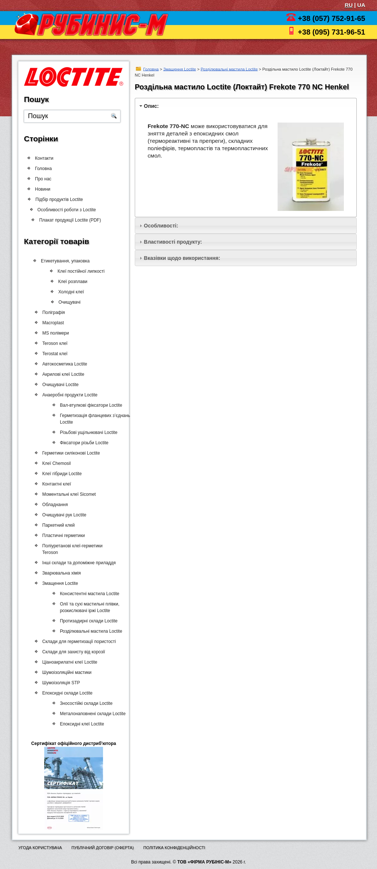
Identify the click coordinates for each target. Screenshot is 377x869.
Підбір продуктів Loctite (61, 199)
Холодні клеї (72, 291)
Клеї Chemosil (55, 463)
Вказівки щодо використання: (182, 258)
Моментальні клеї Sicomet (68, 494)
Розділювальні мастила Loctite (229, 69)
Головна (151, 69)
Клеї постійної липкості (83, 271)
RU (349, 5)
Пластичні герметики (62, 535)
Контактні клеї (55, 484)
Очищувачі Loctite (60, 384)
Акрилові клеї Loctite (63, 374)
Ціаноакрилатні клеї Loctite (68, 662)
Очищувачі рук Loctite (63, 514)
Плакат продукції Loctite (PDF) (72, 220)
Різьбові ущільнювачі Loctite (87, 432)
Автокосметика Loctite (64, 364)
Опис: (151, 106)
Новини (42, 189)
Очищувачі (71, 302)
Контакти (44, 158)
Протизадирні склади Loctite (87, 621)
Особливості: (161, 226)
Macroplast (53, 322)
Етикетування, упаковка (66, 261)
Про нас (43, 178)
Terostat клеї (54, 353)
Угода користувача (40, 847)
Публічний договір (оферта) (102, 847)
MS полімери (55, 333)
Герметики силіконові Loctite (70, 453)
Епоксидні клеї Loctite (80, 724)
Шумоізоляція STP (60, 682)
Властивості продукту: (173, 242)
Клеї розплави (74, 281)
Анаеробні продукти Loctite (69, 395)
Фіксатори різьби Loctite (82, 442)
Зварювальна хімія (60, 573)
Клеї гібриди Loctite (61, 473)
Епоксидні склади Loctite (66, 693)
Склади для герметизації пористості (78, 641)
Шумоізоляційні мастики (66, 672)
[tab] (246, 106)
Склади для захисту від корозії (72, 651)
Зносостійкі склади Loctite (84, 703)
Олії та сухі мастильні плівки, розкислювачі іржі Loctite (87, 607)
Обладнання (54, 504)
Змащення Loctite (179, 69)
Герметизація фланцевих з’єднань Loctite (93, 419)
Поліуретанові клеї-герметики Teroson (71, 549)
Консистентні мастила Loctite (87, 593)
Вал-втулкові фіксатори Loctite (89, 405)
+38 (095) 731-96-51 (331, 32)
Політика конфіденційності (174, 847)
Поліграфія (53, 312)
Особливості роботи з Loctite (69, 209)
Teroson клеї (54, 343)
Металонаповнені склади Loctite (90, 713)
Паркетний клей (57, 525)
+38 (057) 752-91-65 (331, 18)
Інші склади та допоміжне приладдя (78, 562)
